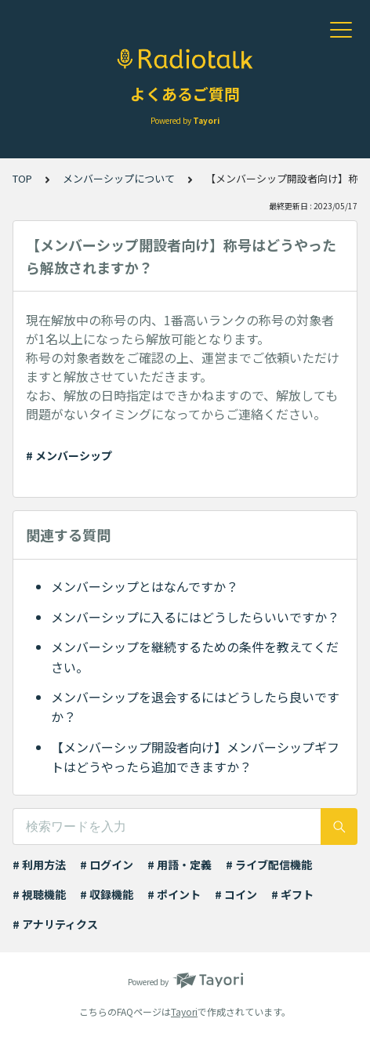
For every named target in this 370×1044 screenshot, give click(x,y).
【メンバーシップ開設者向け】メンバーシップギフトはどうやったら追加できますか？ (195, 757)
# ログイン (106, 864)
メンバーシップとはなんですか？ (144, 586)
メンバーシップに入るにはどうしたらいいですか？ (195, 616)
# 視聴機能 (39, 894)
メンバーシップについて (119, 178)
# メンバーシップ (69, 455)
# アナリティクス (55, 924)
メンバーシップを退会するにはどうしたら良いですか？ (195, 707)
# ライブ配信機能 (269, 864)
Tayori (184, 1011)
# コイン (236, 894)
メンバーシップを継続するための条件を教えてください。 (195, 656)
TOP (22, 178)
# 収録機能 (106, 894)
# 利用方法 (39, 864)
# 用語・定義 (179, 864)
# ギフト (292, 894)
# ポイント (174, 894)
